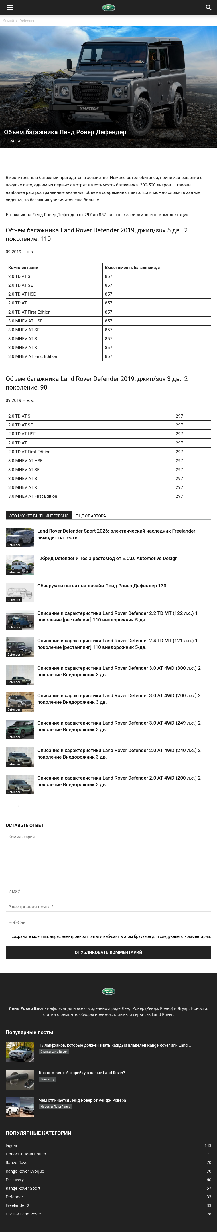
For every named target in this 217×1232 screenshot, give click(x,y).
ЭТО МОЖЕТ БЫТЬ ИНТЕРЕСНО (39, 516)
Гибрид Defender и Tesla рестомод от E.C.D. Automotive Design (107, 558)
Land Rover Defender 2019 (97, 230)
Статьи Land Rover (54, 1052)
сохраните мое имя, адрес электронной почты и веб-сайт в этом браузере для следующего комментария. (111, 936)
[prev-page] (9, 805)
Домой (8, 20)
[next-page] (18, 805)
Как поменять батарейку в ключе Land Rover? (82, 1072)
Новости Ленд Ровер (55, 1107)
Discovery (47, 1079)
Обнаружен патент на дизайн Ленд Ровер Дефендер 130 (101, 586)
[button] (10, 7)
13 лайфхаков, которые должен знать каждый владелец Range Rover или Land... (115, 1045)
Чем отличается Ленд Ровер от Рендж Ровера (82, 1100)
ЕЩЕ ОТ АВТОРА (91, 516)
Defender (27, 20)
